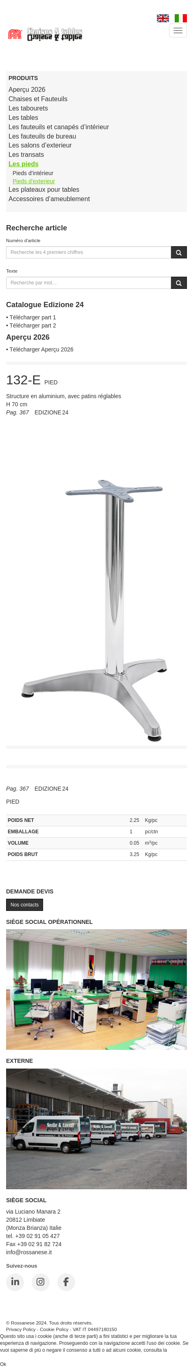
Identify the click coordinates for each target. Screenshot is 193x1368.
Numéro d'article (23, 240)
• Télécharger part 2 (31, 325)
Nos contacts (25, 905)
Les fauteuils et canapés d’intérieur (59, 127)
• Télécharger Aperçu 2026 (40, 349)
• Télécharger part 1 (31, 317)
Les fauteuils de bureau (42, 136)
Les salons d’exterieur (40, 145)
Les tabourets (28, 108)
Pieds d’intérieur (33, 173)
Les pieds (24, 163)
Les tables (23, 117)
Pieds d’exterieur (34, 181)
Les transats (26, 154)
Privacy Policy (21, 1329)
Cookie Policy (54, 1329)
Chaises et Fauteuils (38, 98)
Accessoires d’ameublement (49, 198)
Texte (11, 270)
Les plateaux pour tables (44, 189)
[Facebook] (66, 1282)
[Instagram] (41, 1282)
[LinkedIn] (15, 1282)
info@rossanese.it (29, 1252)
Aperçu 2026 (27, 89)
